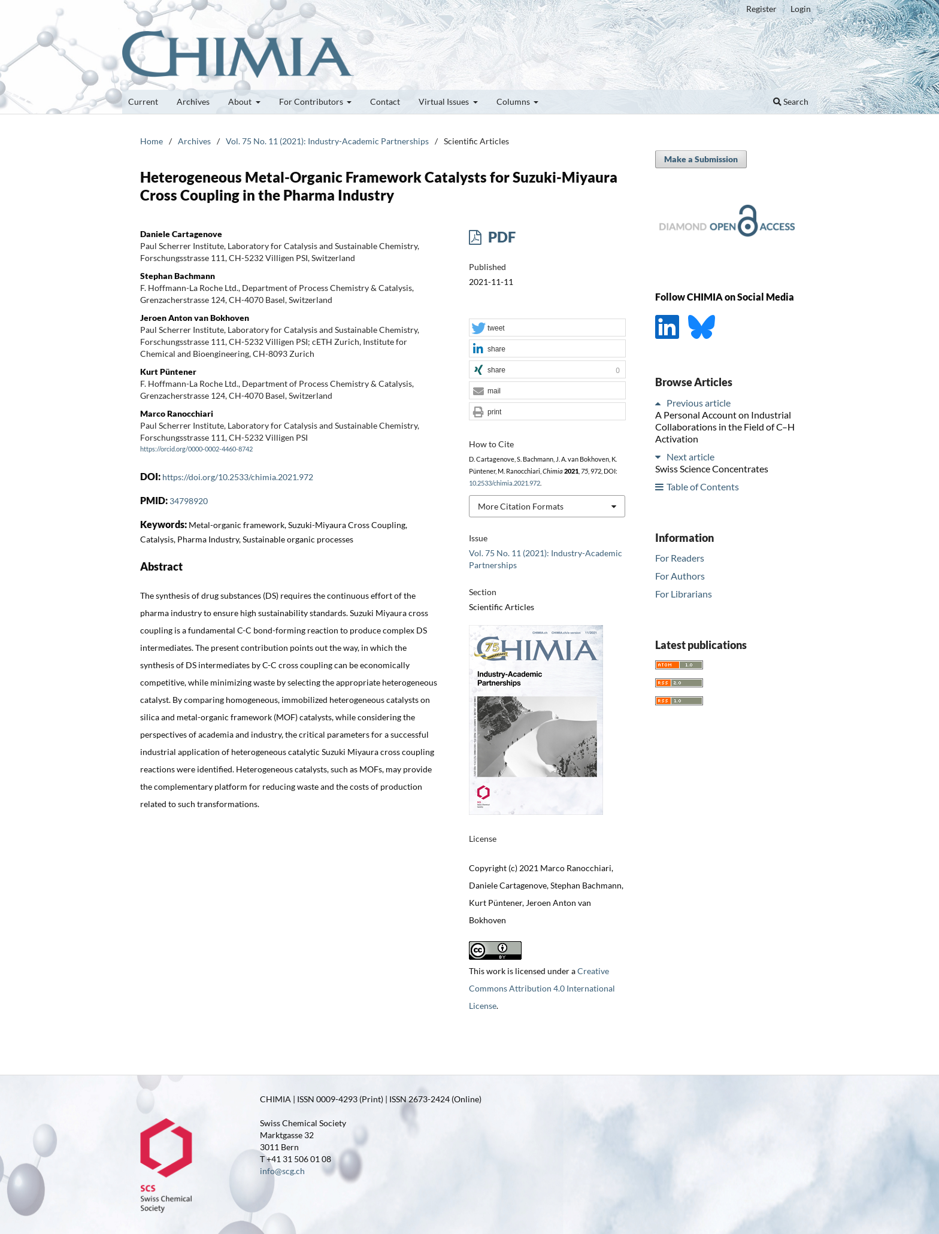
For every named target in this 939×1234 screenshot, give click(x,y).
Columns (514, 101)
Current (143, 101)
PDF (500, 236)
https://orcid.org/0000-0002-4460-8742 (196, 449)
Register (761, 9)
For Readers (679, 557)
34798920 (188, 501)
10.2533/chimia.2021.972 (504, 483)
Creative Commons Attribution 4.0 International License (542, 988)
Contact (385, 101)
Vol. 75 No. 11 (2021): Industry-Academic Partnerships (327, 141)
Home (151, 141)
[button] (547, 328)
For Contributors (312, 101)
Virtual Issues (445, 101)
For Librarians (683, 593)
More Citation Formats (521, 506)
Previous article (699, 402)
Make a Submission (701, 159)
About (240, 101)
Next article (690, 456)
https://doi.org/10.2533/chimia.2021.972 (237, 477)
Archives (193, 101)
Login (800, 9)
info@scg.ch (282, 1171)
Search (790, 101)
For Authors (680, 575)
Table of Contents (703, 486)
